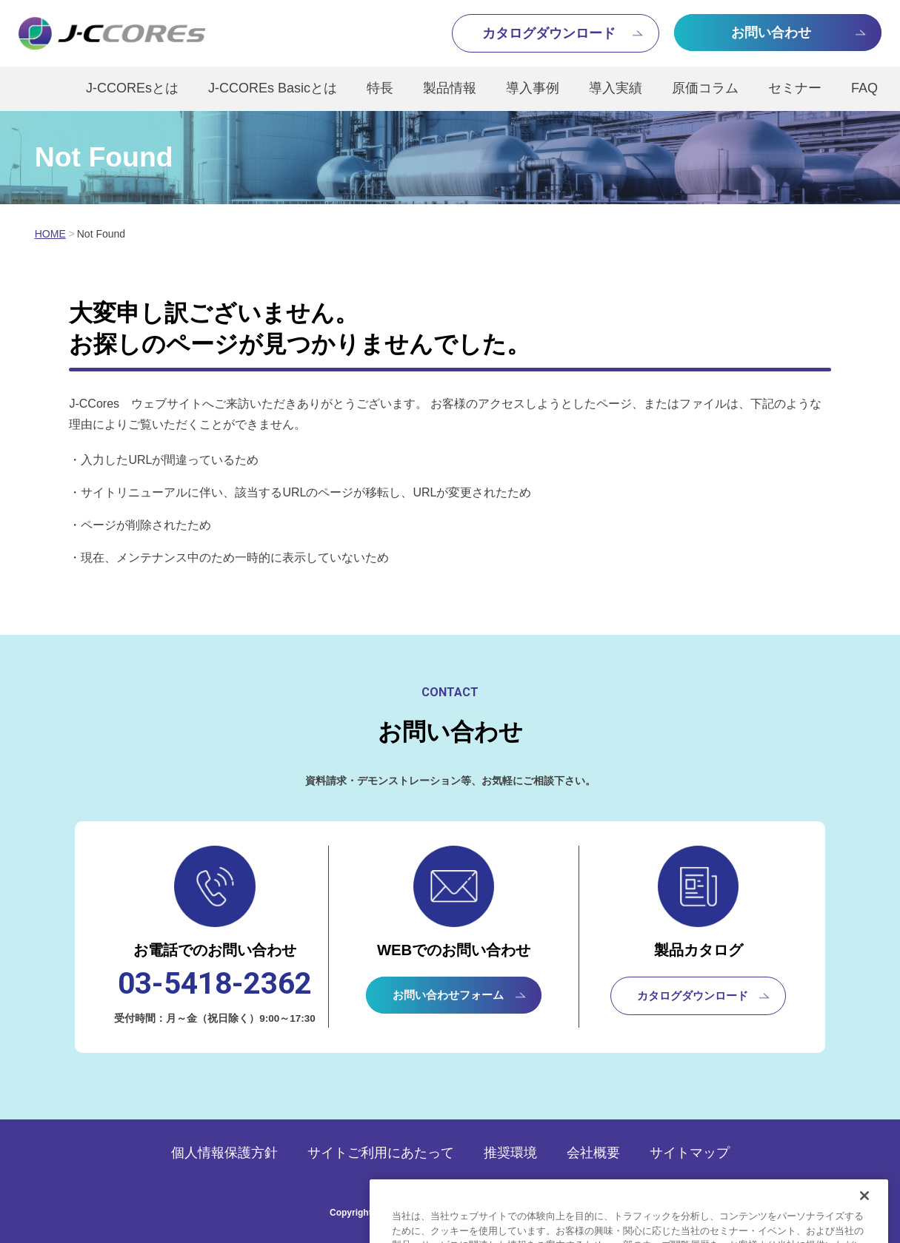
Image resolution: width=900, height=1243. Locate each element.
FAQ (864, 88)
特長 (380, 88)
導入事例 (532, 88)
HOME (50, 234)
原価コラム (705, 88)
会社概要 (593, 1152)
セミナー (794, 88)
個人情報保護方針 (224, 1152)
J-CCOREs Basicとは (272, 88)
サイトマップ (690, 1152)
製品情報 (449, 88)
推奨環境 (510, 1152)
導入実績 (615, 88)
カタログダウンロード (692, 995)
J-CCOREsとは (132, 88)
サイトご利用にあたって (380, 1152)
